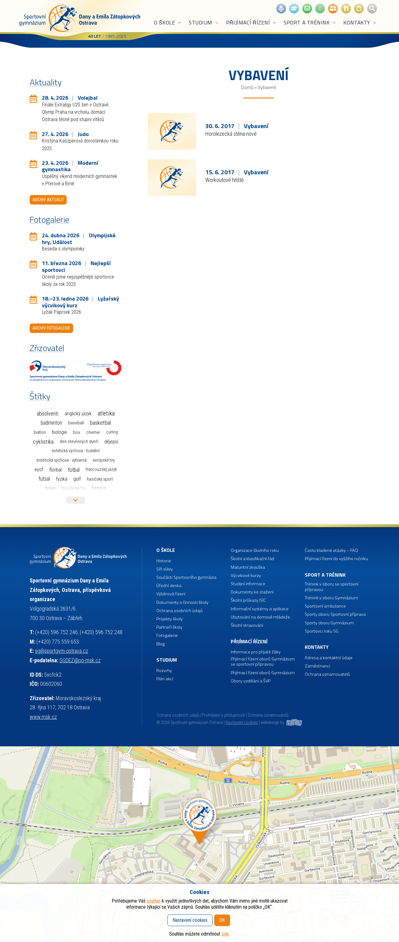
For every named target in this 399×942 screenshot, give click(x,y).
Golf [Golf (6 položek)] (77, 479)
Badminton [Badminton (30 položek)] (51, 423)
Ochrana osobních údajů (177, 715)
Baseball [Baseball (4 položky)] (76, 423)
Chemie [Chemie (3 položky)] (93, 432)
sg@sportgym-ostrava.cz (61, 651)
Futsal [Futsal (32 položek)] (44, 479)
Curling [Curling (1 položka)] (112, 432)
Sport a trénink (310, 23)
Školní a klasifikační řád (252, 558)
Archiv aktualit (48, 199)
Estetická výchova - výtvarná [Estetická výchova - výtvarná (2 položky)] (61, 460)
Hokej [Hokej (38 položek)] (50, 488)
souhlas (154, 901)
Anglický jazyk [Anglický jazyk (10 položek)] (78, 413)
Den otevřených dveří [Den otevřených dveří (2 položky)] (79, 441)
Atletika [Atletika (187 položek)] (106, 413)
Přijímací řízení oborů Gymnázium (263, 672)
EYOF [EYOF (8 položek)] (39, 469)
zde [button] (225, 934)
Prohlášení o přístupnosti (223, 715)
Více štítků (75, 500)
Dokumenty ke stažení (252, 592)
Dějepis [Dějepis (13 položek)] (111, 441)
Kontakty (360, 23)
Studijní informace (248, 583)
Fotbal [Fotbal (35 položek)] (74, 470)
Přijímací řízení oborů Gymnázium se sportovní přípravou (263, 661)
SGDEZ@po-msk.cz (80, 660)
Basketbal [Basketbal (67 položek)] (100, 422)
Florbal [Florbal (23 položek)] (55, 470)
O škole (168, 23)
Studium (204, 23)
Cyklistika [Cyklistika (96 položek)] (43, 441)
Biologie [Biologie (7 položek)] (59, 432)
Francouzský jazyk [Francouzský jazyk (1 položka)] (101, 469)
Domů (247, 87)
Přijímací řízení (251, 23)
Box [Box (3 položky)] (76, 432)
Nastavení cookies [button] (242, 722)
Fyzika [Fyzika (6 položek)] (61, 479)
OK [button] (222, 920)
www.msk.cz (43, 717)
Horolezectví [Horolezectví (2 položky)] (73, 488)
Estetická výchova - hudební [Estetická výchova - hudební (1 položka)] (76, 450)
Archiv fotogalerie (51, 328)
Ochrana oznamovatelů (327, 674)
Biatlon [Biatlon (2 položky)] (40, 432)
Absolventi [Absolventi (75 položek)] (47, 413)
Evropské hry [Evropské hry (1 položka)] (104, 460)
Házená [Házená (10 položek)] (98, 488)
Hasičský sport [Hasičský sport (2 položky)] (100, 479)
